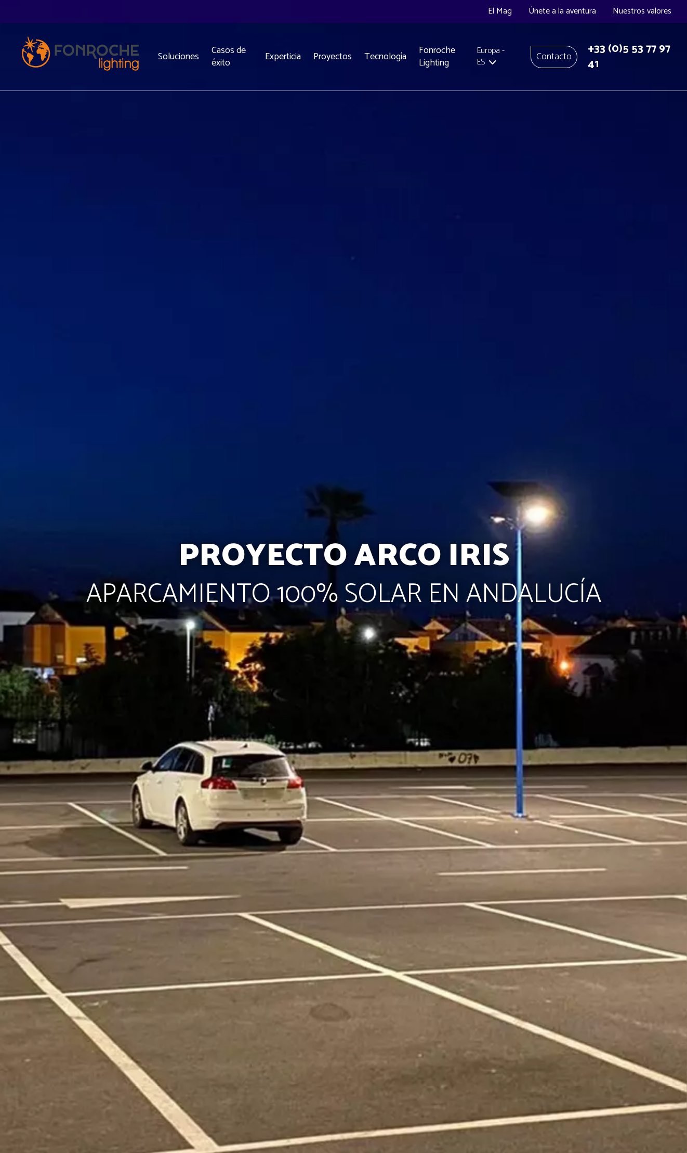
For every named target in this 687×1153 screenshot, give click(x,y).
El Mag (500, 11)
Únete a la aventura (562, 11)
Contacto (554, 56)
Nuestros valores (642, 11)
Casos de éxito (229, 57)
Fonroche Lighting (437, 57)
